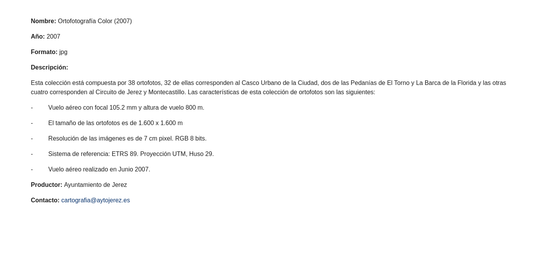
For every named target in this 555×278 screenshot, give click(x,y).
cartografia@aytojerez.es (95, 200)
